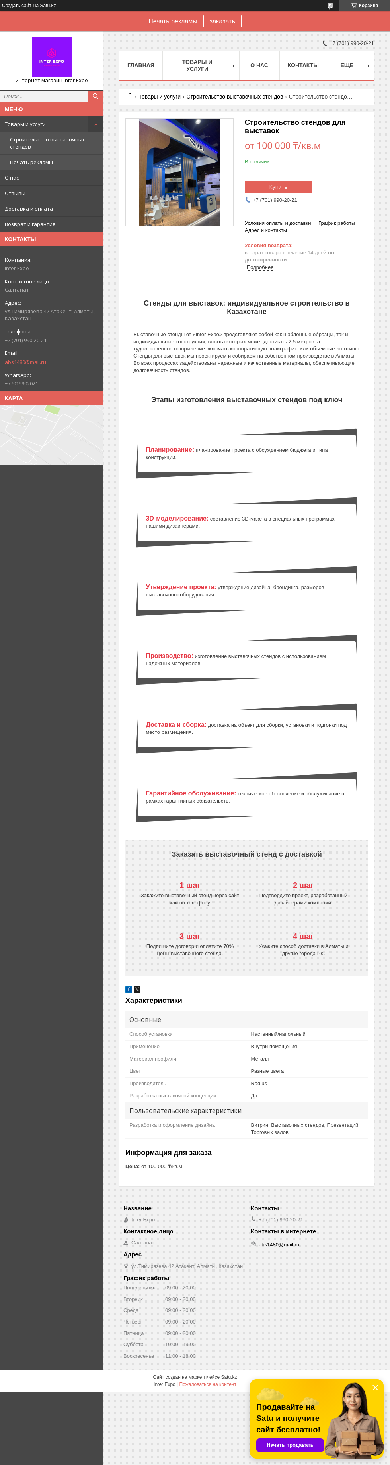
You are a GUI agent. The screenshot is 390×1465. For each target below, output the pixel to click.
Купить (278, 186)
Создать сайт (16, 5)
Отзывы (15, 193)
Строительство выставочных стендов (47, 143)
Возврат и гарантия (30, 224)
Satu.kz (229, 1377)
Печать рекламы (31, 162)
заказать (222, 21)
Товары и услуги (25, 124)
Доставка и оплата (29, 208)
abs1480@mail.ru (25, 362)
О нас (12, 177)
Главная (140, 65)
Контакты (303, 65)
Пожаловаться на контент (207, 1384)
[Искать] (95, 96)
